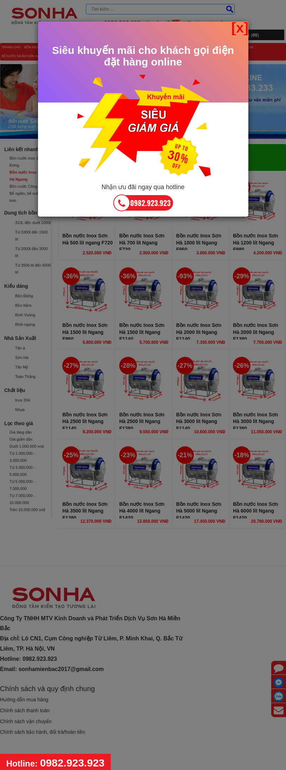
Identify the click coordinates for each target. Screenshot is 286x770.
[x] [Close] (240, 28)
